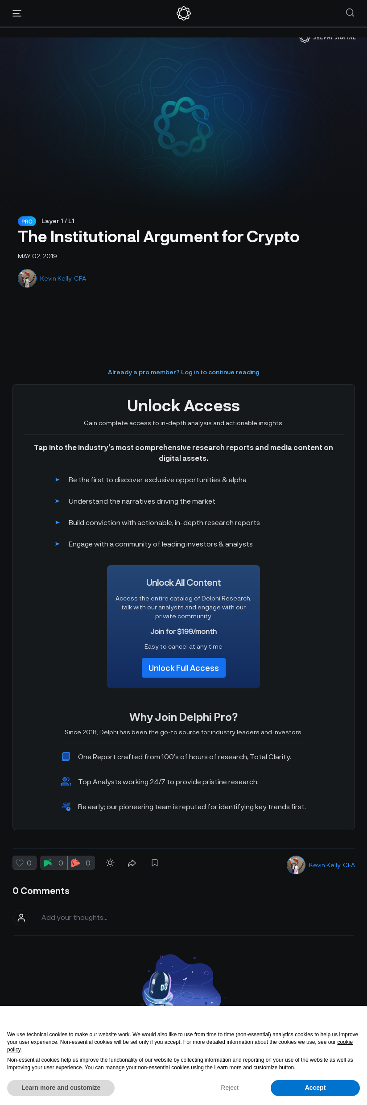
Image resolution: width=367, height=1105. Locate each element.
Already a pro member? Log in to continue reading (184, 372)
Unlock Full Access (183, 668)
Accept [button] (315, 1087)
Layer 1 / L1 (57, 220)
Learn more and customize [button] (60, 1087)
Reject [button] (230, 1087)
